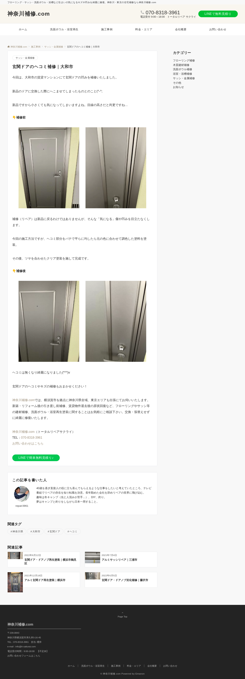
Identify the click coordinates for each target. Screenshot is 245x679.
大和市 (36, 531)
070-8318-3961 (163, 12)
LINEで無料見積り (218, 13)
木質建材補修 (181, 64)
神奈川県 (17, 531)
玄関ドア (55, 531)
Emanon (140, 673)
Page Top (122, 614)
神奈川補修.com (28, 14)
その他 (177, 82)
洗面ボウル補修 (182, 69)
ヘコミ (73, 531)
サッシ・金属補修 (25, 58)
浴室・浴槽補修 (182, 73)
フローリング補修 (184, 60)
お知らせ (178, 87)
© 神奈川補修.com (110, 673)
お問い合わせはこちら (28, 443)
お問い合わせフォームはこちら (23, 655)
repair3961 (21, 505)
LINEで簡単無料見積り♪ (36, 457)
